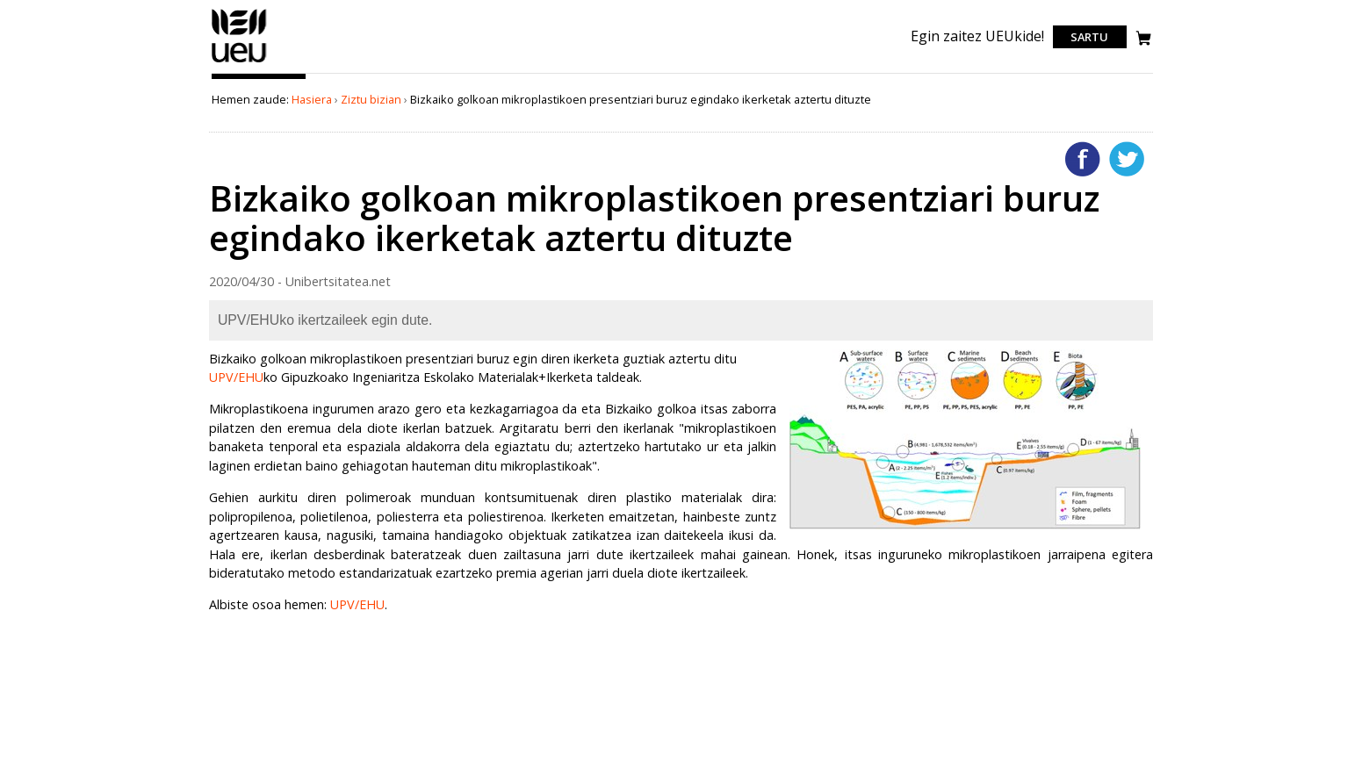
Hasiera (312, 99)
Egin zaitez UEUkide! (977, 36)
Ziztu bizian (371, 99)
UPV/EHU (236, 377)
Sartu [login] (1089, 37)
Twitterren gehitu (1126, 158)
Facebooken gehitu (1082, 158)
